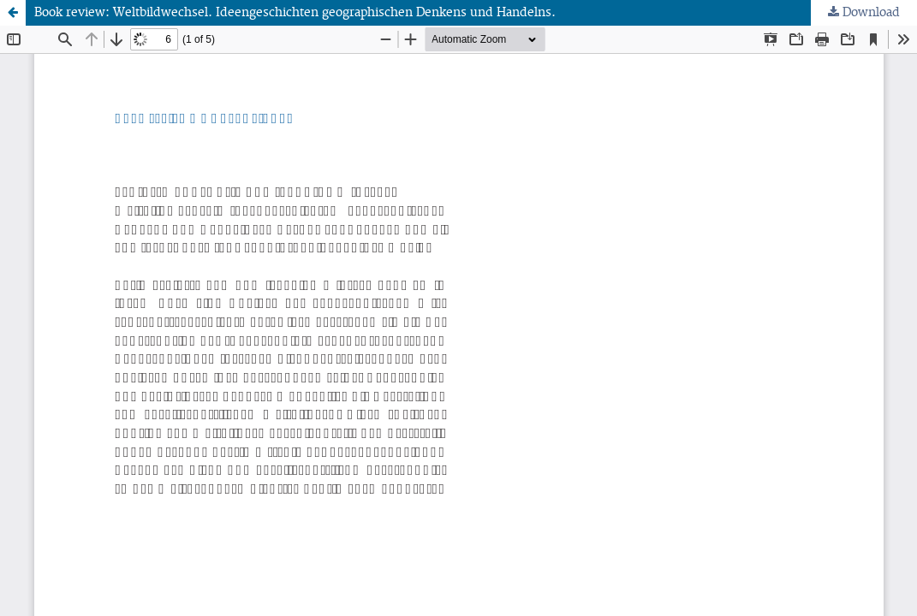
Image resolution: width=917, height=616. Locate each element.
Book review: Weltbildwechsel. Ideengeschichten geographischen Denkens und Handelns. (295, 12)
